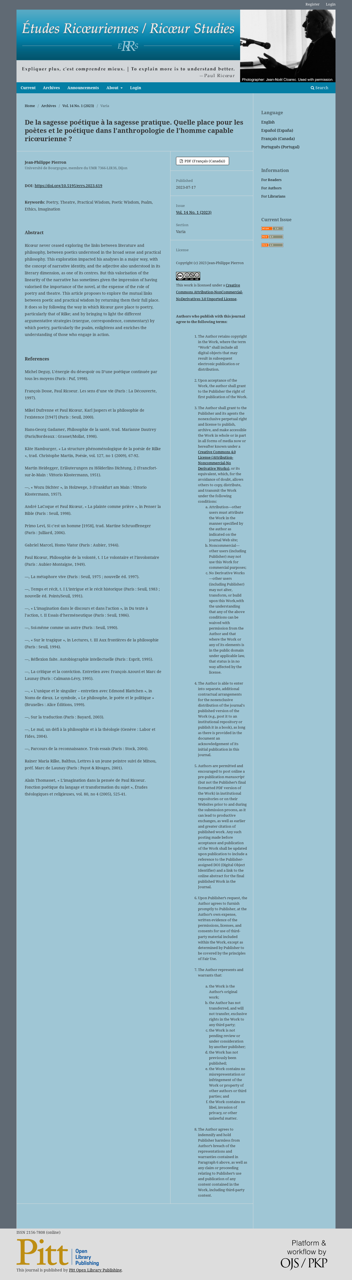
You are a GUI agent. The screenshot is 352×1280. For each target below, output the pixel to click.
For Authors (271, 187)
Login (135, 87)
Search (319, 87)
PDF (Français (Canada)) (204, 160)
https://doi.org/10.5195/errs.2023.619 (68, 185)
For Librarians (273, 196)
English (268, 122)
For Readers (271, 179)
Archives (51, 87)
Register (313, 4)
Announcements (83, 87)
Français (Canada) (278, 138)
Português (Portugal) (280, 146)
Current (28, 87)
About (113, 87)
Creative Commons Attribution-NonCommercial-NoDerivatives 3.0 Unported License (209, 292)
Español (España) (277, 130)
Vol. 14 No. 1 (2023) (78, 105)
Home (30, 105)
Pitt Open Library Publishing (95, 1270)
